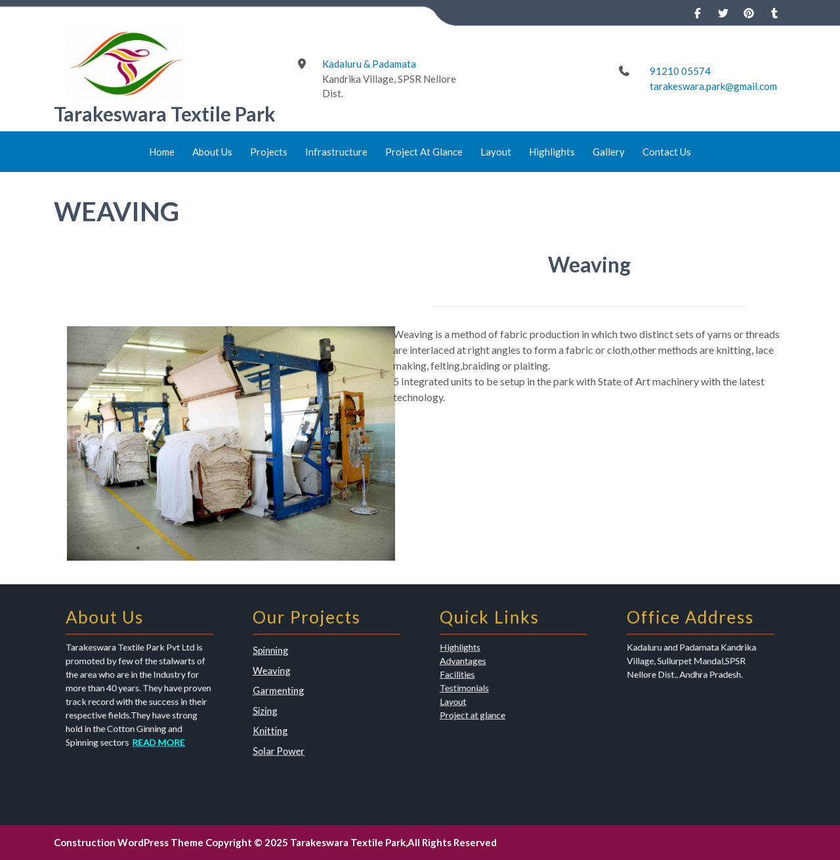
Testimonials (475, 689)
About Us (212, 152)
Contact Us (666, 152)
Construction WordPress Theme (128, 842)
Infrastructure (336, 152)
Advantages (474, 668)
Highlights (552, 152)
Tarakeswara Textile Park (165, 113)
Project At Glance (424, 152)
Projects (268, 152)
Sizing (279, 706)
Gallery (609, 152)
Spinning (283, 660)
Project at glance (482, 710)
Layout (495, 152)
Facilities (470, 678)
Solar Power (290, 737)
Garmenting (289, 691)
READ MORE (154, 730)
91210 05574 (680, 71)
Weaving (284, 675)
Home (162, 152)
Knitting (283, 721)
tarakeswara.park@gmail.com (713, 86)
